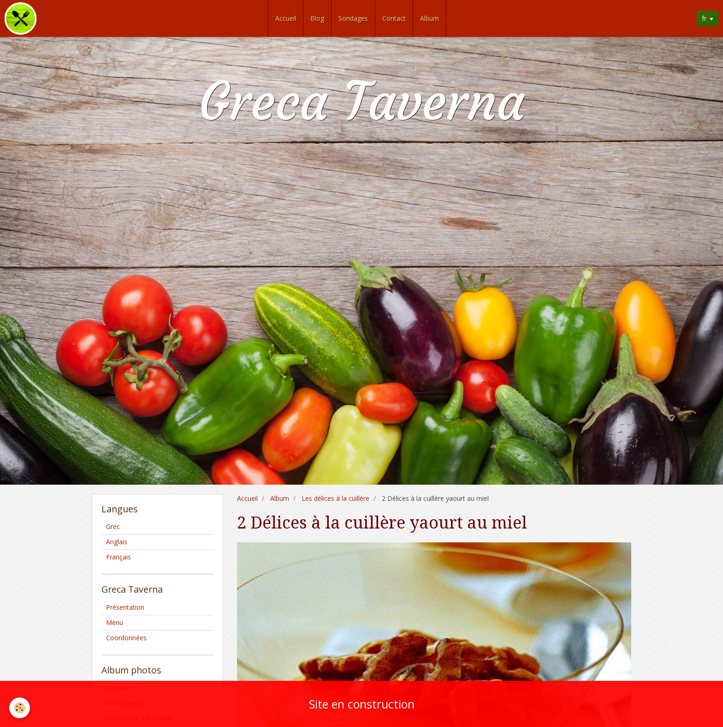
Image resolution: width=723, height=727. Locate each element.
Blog (317, 18)
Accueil (285, 18)
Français (118, 557)
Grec (113, 526)
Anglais (116, 541)
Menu (114, 622)
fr (704, 18)
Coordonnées (126, 637)
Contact (394, 18)
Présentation (125, 607)
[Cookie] (19, 707)
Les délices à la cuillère (335, 498)
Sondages (353, 18)
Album (429, 18)
